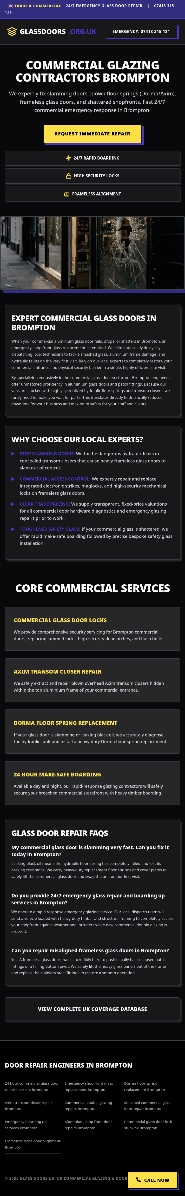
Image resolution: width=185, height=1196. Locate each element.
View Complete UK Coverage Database (92, 1009)
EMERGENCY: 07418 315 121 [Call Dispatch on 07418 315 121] (141, 31)
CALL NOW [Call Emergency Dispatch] (152, 1180)
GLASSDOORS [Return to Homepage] (51, 31)
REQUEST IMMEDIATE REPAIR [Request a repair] (92, 133)
